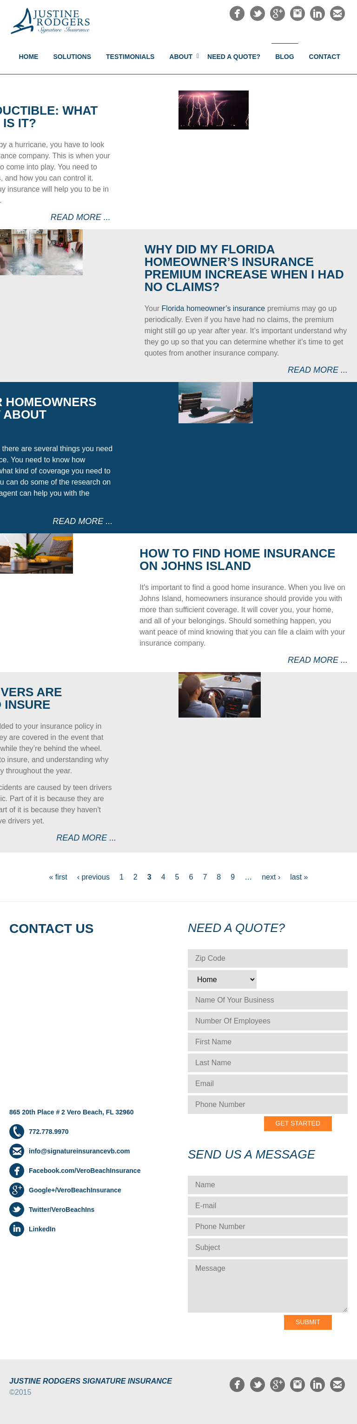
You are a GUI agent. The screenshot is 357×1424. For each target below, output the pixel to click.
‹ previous (93, 877)
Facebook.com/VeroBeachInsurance (84, 1170)
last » (299, 877)
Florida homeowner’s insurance (213, 308)
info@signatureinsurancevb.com (79, 1151)
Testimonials (130, 56)
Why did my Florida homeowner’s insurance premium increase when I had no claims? (244, 268)
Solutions (72, 56)
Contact (324, 56)
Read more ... (81, 217)
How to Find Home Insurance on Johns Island (237, 559)
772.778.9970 (49, 1131)
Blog (284, 56)
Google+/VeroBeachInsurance (75, 1190)
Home (28, 56)
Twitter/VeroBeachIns (61, 1209)
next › (271, 877)
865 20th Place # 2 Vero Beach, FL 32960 (71, 1112)
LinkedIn (42, 1229)
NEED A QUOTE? (233, 56)
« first (58, 877)
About (180, 56)
